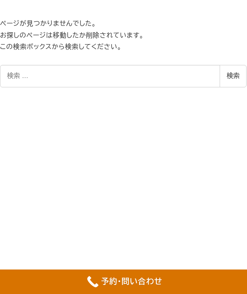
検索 (233, 75)
